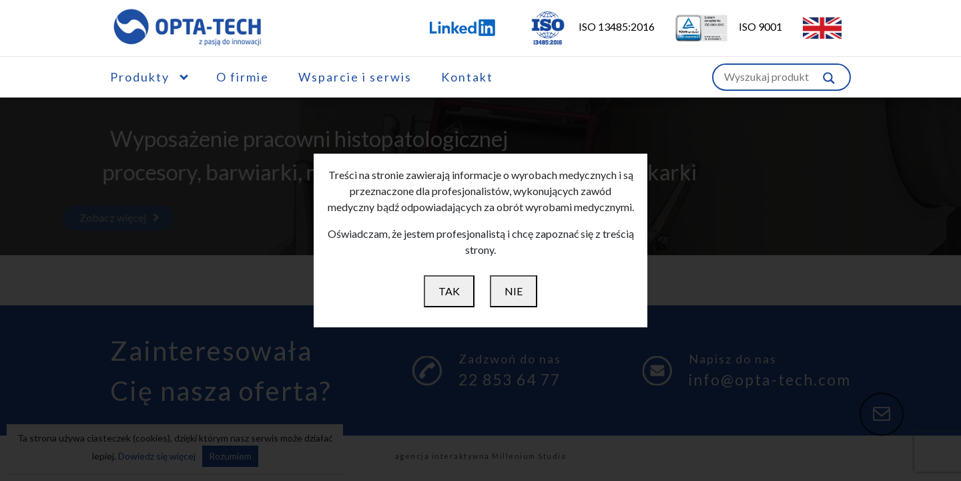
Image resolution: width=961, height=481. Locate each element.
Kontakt (467, 76)
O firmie (242, 76)
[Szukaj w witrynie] (829, 77)
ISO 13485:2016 (583, 26)
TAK (449, 291)
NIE (514, 291)
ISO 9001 (720, 26)
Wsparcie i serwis (355, 76)
